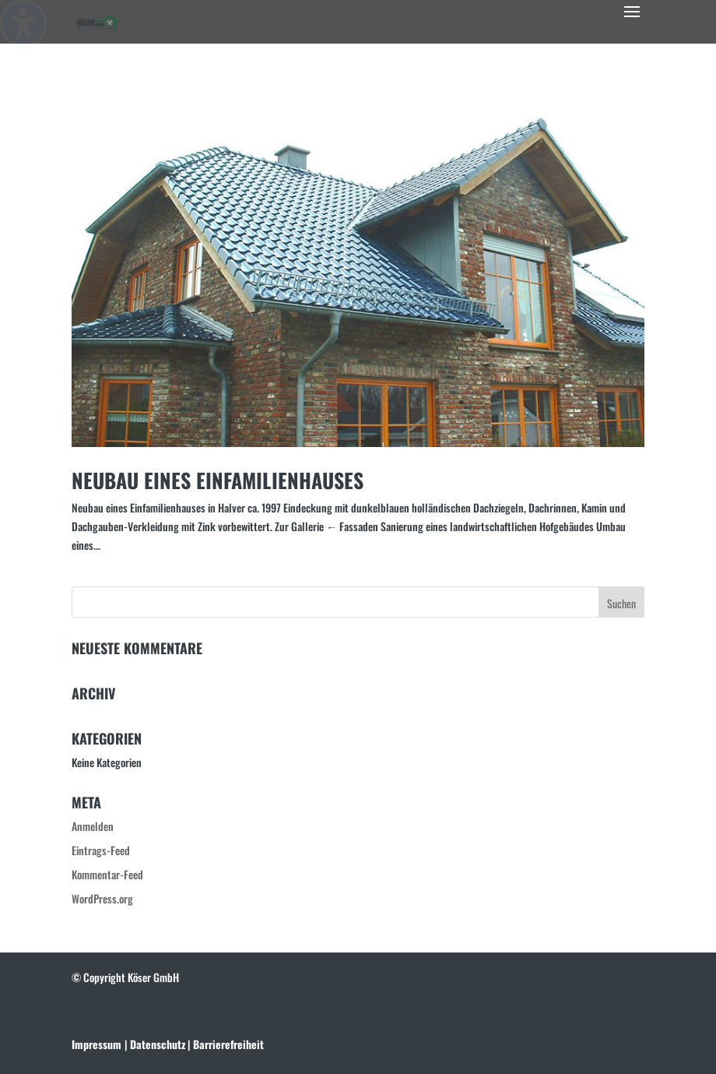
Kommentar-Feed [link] (107, 874)
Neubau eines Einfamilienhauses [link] (217, 480)
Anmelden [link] (93, 826)
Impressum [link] (96, 1044)
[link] (97, 20)
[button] (631, 22)
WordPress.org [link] (102, 898)
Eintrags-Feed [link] (101, 850)
